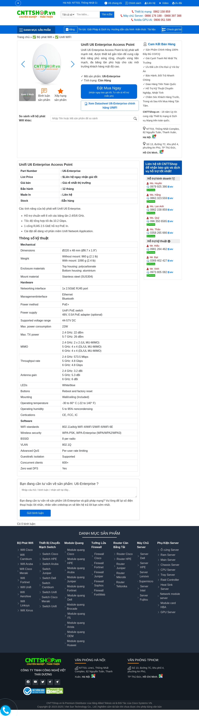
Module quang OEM (76, 634)
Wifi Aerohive (25, 594)
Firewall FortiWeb (99, 592)
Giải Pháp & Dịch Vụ (98, 29)
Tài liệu (153, 29)
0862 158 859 (161, 11)
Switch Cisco (50, 554)
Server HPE (144, 565)
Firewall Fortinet (99, 565)
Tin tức (82, 29)
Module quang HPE (76, 561)
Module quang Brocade (75, 606)
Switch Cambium (48, 585)
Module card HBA (168, 605)
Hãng (71, 29)
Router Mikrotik (121, 575)
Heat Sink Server (166, 586)
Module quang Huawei (75, 643)
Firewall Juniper (99, 574)
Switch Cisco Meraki (50, 599)
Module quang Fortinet (75, 588)
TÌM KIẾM (107, 14)
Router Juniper (120, 566)
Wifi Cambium (26, 556)
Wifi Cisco (26, 549)
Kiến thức (141, 29)
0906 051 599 (162, 19)
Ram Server (168, 554)
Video (164, 3)
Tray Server (168, 574)
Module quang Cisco (76, 551)
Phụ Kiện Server (168, 543)
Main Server (168, 559)
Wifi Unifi (25, 587)
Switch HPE (49, 559)
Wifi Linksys (24, 603)
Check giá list (172, 29)
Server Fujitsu (144, 597)
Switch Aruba (50, 564)
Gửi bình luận (35, 513)
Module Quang (73, 543)
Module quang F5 (76, 615)
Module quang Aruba (75, 570)
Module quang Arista (76, 624)
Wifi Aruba (26, 564)
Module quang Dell (76, 597)
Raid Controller (170, 579)
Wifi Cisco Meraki (26, 571)
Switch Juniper (46, 571)
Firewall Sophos (99, 583)
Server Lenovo (144, 574)
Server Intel (144, 588)
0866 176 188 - (154, 15)
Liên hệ (150, 3)
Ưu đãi (177, 3)
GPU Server (168, 612)
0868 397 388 (173, 15)
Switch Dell (49, 578)
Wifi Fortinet (25, 580)
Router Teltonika (121, 584)
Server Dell (144, 556)
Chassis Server (170, 564)
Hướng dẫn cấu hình (122, 29)
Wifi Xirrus (26, 610)
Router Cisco (125, 554)
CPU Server (168, 569)
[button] (72, 64)
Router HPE (124, 559)
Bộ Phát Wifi (25, 543)
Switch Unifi (49, 592)
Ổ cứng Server (170, 549)
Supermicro (146, 581)
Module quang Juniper (75, 579)
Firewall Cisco (99, 556)
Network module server (170, 596)
